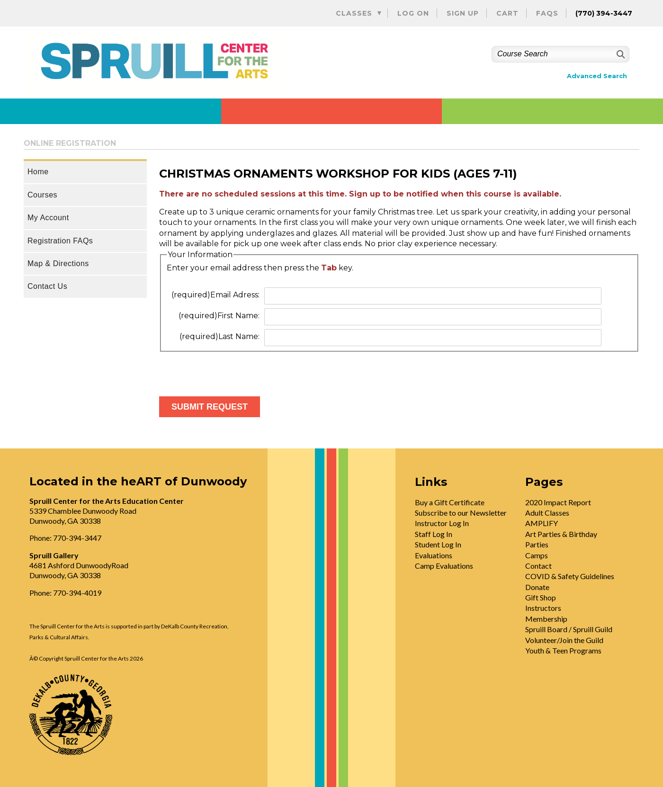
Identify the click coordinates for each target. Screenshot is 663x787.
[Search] (620, 54)
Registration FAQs (60, 241)
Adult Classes (547, 512)
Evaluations (433, 555)
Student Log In (438, 544)
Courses (42, 195)
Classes (354, 13)
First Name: (219, 315)
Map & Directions (58, 263)
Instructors (543, 607)
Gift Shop (540, 597)
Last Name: (219, 336)
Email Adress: (215, 294)
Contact (538, 565)
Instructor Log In (442, 523)
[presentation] (231, 370)
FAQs (547, 13)
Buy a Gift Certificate (449, 502)
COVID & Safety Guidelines (569, 576)
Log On (413, 13)
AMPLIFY (541, 523)
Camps (536, 555)
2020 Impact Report (558, 502)
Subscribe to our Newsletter (461, 512)
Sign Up (463, 13)
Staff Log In (433, 533)
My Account (48, 218)
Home (38, 172)
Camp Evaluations (444, 565)
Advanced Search (597, 76)
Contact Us (47, 286)
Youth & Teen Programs (563, 650)
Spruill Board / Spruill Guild (568, 629)
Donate (537, 586)
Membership (546, 618)
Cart (507, 13)
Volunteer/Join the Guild (564, 639)
